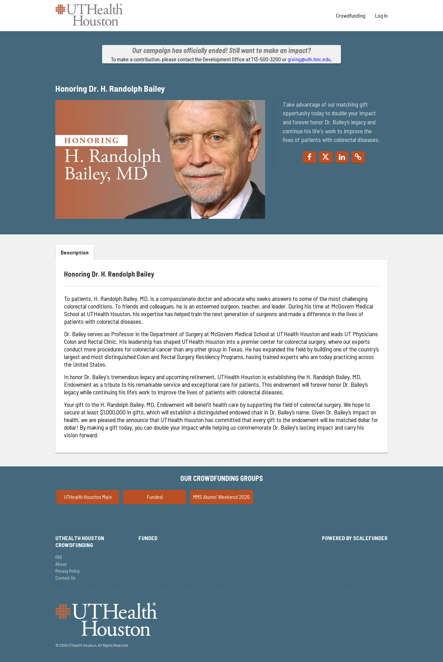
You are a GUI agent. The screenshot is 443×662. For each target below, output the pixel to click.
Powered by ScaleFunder (355, 538)
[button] (309, 157)
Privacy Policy (67, 571)
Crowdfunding (351, 15)
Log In (381, 15)
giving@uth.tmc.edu (309, 59)
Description (75, 252)
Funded (155, 496)
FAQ (58, 557)
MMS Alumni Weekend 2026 (221, 496)
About (60, 564)
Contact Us (65, 578)
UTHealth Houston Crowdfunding (79, 541)
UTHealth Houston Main (88, 496)
